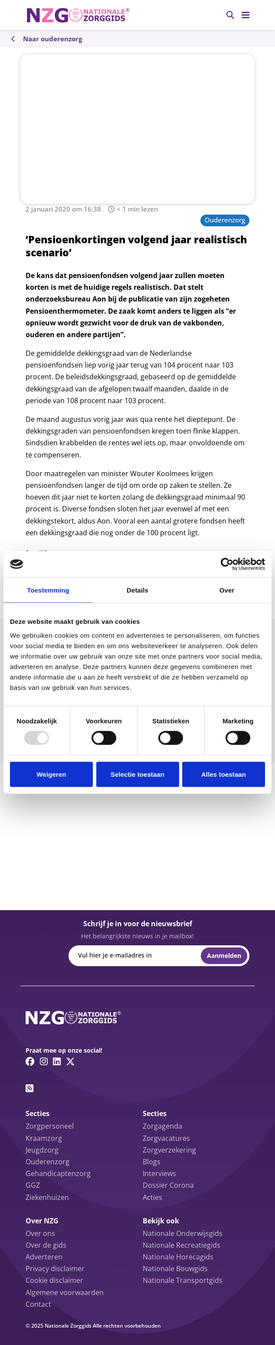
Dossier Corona (168, 1185)
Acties (152, 1197)
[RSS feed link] (29, 1088)
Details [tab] (137, 590)
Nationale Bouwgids (175, 1268)
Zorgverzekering (169, 1150)
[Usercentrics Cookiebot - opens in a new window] (227, 564)
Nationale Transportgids (183, 1280)
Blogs (151, 1161)
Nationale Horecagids (178, 1257)
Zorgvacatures (166, 1138)
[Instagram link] (44, 1061)
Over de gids (46, 1245)
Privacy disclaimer (55, 1268)
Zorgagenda (162, 1126)
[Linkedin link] (57, 1061)
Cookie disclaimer (54, 1280)
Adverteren (44, 1257)
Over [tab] (227, 590)
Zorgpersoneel (50, 1126)
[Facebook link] (30, 1061)
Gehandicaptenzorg (58, 1173)
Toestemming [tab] (48, 590)
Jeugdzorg (42, 1150)
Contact (38, 1304)
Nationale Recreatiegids (181, 1245)
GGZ (33, 1185)
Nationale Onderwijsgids (183, 1233)
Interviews (159, 1173)
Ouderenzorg (225, 219)
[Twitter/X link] (70, 1061)
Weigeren (51, 774)
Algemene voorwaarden (65, 1292)
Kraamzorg (44, 1138)
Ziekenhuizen (47, 1197)
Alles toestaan (223, 774)
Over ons (40, 1233)
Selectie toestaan (137, 774)
